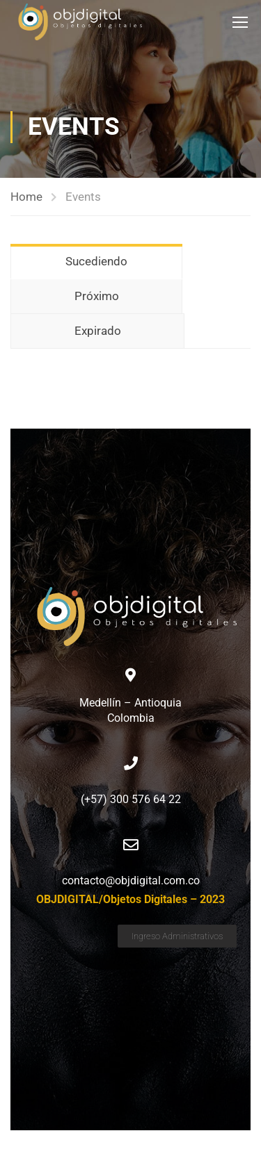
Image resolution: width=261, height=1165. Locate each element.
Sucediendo (96, 261)
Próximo (96, 296)
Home (26, 197)
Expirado (97, 331)
